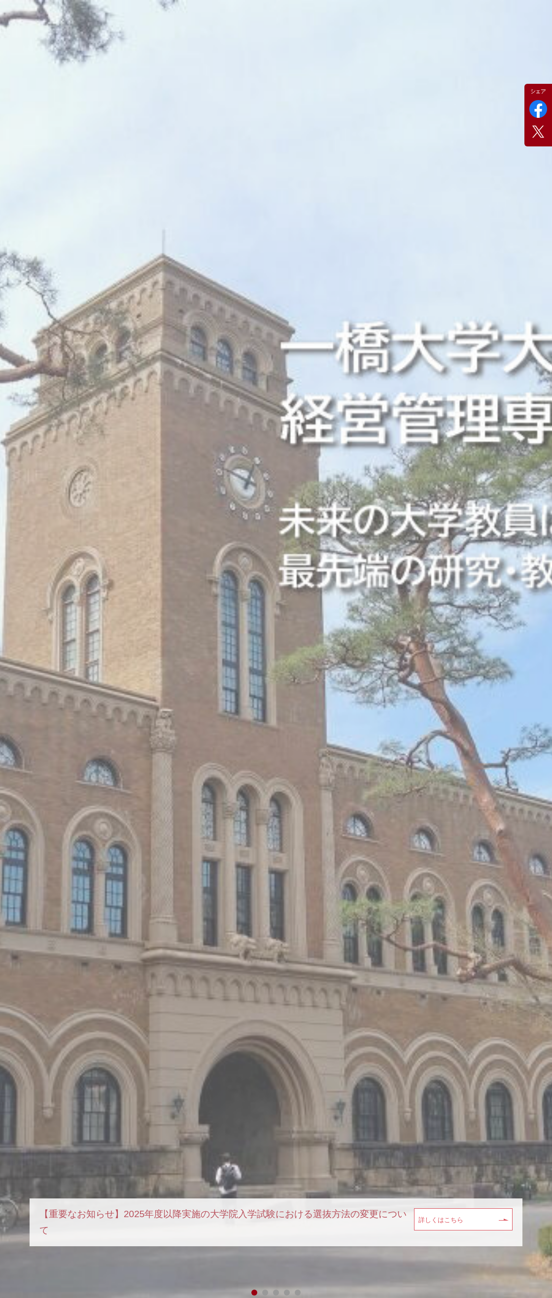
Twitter (538, 131)
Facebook (538, 109)
